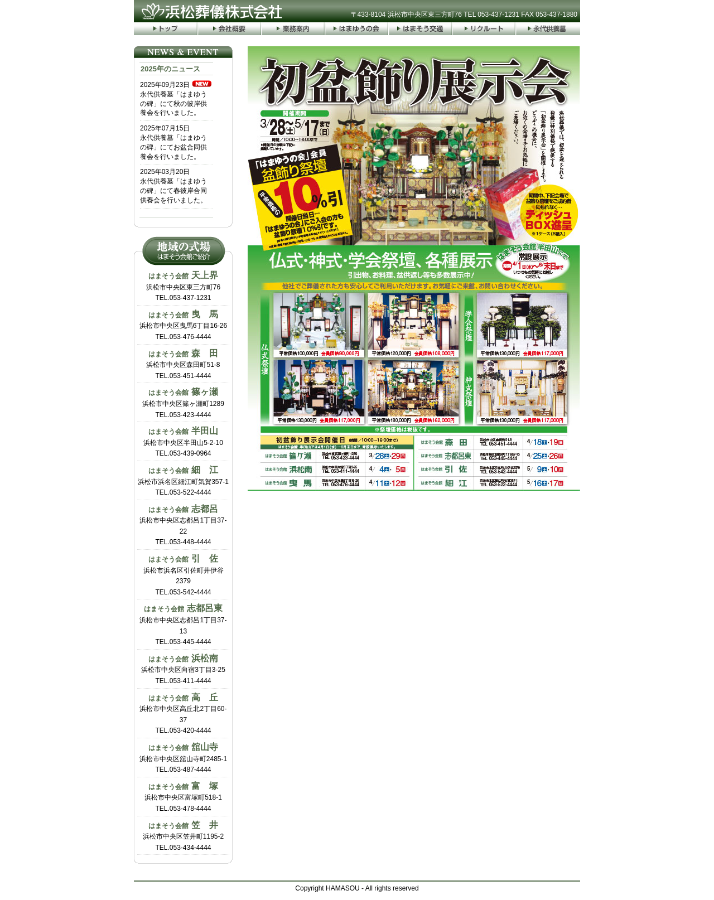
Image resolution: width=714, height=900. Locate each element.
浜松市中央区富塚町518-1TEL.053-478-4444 (183, 796)
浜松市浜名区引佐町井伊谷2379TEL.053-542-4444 (183, 575)
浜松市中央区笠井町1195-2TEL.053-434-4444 (183, 835)
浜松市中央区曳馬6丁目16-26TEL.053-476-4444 (183, 325)
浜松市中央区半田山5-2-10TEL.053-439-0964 (183, 441)
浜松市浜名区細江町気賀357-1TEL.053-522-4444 (183, 480)
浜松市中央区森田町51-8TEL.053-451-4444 (183, 364)
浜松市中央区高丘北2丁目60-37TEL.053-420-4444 (182, 714)
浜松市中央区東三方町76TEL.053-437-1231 (183, 286)
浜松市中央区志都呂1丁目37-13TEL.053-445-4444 (182, 624)
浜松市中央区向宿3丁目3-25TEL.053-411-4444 (183, 669)
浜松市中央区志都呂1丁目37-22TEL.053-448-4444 (182, 525)
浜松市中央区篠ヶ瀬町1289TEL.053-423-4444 (183, 402)
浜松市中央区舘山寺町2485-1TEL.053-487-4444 (183, 757)
